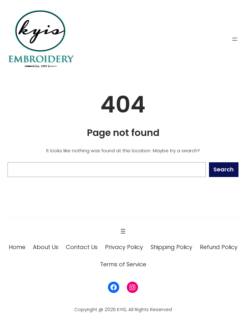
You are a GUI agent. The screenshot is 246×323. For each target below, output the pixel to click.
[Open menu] (234, 39)
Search (223, 169)
